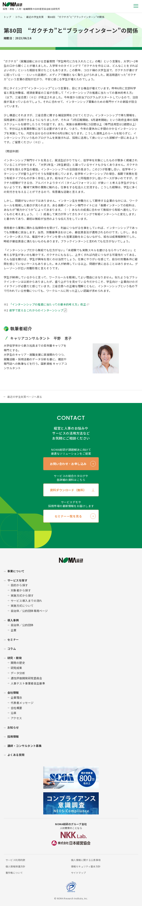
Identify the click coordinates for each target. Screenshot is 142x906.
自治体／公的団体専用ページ (29, 611)
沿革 (13, 713)
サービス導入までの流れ (26, 601)
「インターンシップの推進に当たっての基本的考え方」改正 (47, 304)
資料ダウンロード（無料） (68, 490)
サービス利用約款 (15, 860)
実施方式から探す (22, 595)
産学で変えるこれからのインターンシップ (36, 310)
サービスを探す (17, 580)
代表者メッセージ (22, 703)
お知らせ (13, 727)
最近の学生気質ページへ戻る (24, 397)
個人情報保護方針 (15, 866)
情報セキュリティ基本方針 (86, 866)
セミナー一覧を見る (68, 516)
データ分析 (18, 673)
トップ (7, 17)
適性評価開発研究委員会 (26, 678)
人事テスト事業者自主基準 (28, 683)
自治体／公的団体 (22, 625)
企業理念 (16, 697)
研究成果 (16, 668)
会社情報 (13, 692)
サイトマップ (78, 872)
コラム (18, 17)
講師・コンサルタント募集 (24, 746)
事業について (16, 571)
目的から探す (19, 585)
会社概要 (16, 708)
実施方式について (22, 606)
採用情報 (13, 736)
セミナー (13, 639)
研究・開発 (14, 658)
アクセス (16, 718)
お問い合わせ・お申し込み (68, 463)
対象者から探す (21, 590)
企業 (13, 630)
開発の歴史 (18, 663)
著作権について (14, 872)
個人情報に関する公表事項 (86, 860)
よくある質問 (16, 755)
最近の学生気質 (35, 17)
